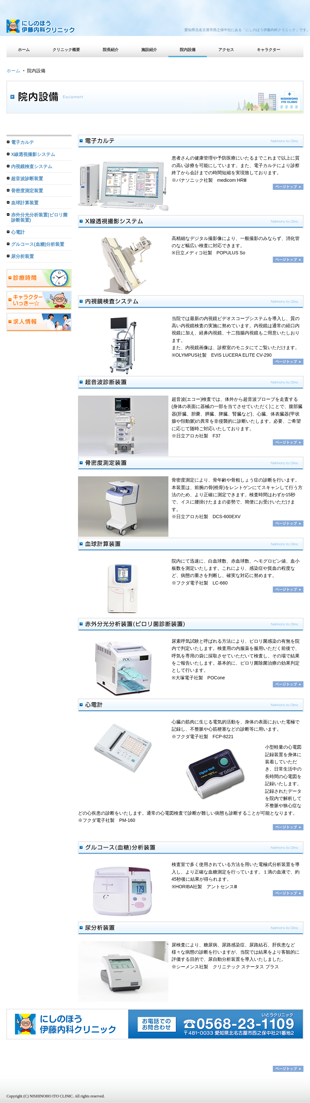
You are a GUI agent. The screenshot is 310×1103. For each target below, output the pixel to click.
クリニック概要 (66, 49)
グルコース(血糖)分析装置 (37, 244)
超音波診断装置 (27, 178)
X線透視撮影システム (33, 154)
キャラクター (268, 49)
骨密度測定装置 (27, 190)
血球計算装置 (25, 202)
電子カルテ (22, 142)
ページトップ (288, 1069)
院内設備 (187, 49)
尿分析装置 (22, 256)
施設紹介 (149, 49)
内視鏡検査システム (31, 166)
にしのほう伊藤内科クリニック (64, 28)
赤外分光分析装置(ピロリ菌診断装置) (39, 217)
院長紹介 (110, 49)
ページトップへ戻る (288, 187)
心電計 (18, 232)
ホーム (24, 49)
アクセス (226, 49)
